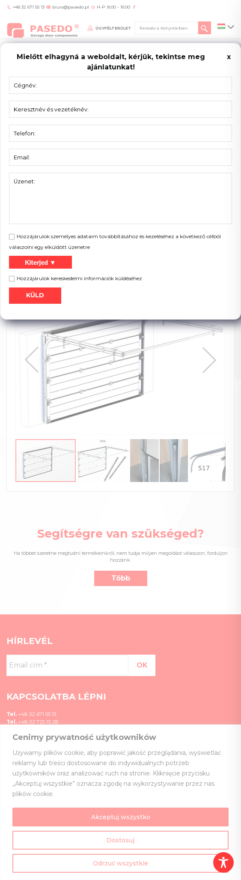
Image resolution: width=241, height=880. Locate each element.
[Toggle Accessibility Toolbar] (223, 862)
